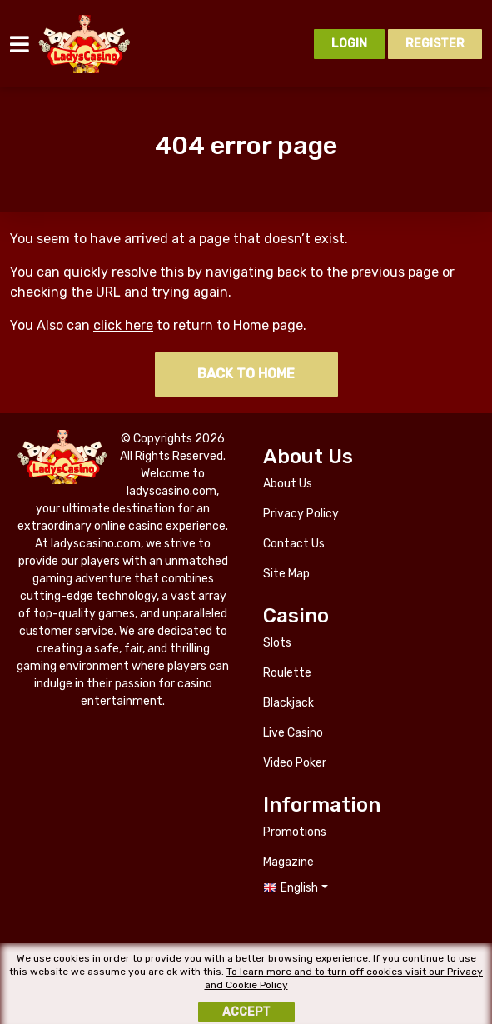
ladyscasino (85, 44)
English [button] (299, 888)
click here (123, 325)
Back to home (246, 374)
